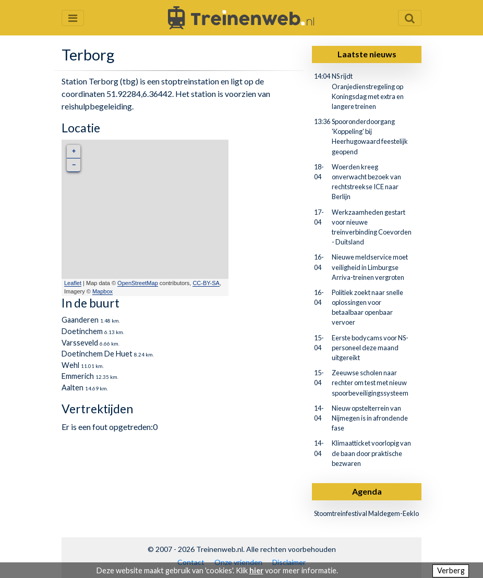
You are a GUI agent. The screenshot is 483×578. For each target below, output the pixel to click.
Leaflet (72, 283)
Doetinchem (82, 331)
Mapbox (102, 291)
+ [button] (74, 151)
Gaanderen (80, 319)
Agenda (367, 491)
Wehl (70, 365)
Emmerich (78, 376)
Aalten (72, 387)
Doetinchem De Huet (97, 353)
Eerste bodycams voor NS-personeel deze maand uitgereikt (370, 348)
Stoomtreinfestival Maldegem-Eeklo (366, 513)
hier (256, 570)
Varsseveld (80, 342)
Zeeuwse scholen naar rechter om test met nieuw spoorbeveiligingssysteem (370, 382)
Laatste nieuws (366, 54)
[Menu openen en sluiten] (73, 18)
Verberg (451, 570)
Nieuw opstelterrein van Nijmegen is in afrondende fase (370, 418)
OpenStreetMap (137, 283)
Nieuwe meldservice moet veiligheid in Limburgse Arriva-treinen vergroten (370, 267)
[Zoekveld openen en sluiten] (409, 18)
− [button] (74, 165)
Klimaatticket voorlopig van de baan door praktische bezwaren (371, 453)
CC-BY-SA (206, 283)
